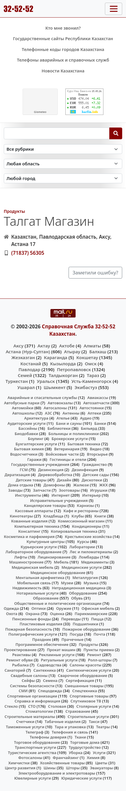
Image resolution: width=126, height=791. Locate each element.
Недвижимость (27, 587)
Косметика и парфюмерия (29, 536)
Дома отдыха (20, 485)
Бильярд (89, 428)
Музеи (67, 582)
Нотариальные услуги (37, 593)
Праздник (41, 639)
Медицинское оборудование (57, 572)
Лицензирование (54, 557)
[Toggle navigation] (113, 9)
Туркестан (17, 381)
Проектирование (20, 649)
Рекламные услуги (57, 654)
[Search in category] (63, 149)
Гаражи (34, 459)
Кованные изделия (29, 521)
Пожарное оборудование (86, 629)
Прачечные (73, 639)
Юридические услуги (81, 778)
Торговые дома (85, 742)
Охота (11, 613)
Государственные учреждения (40, 464)
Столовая (57, 706)
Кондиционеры (87, 526)
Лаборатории (82, 546)
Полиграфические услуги (32, 634)
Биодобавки (26, 433)
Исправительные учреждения (59, 500)
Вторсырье (97, 454)
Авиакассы (97, 397)
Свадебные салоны (29, 675)
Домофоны (54, 485)
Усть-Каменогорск (91, 381)
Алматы (92, 346)
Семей (25, 375)
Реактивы (21, 654)
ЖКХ (103, 485)
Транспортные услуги (35, 747)
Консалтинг (29, 531)
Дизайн (64, 480)
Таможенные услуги (25, 726)
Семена (50, 680)
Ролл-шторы (100, 660)
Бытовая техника (83, 444)
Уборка (76, 752)
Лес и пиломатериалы (91, 551)
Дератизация (17, 474)
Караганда (55, 357)
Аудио (86, 418)
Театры (103, 726)
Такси (94, 721)
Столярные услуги (93, 706)
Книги (100, 516)
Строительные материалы (30, 716)
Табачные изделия (63, 721)
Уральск (46, 381)
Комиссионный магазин (81, 521)
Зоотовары (69, 490)
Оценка (57, 613)
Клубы (77, 516)
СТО (32, 706)
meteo (40, 112)
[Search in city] (63, 178)
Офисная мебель (97, 608)
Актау (44, 346)
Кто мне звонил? (63, 28)
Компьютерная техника (36, 526)
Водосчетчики (23, 454)
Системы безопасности (32, 685)
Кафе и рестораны (80, 510)
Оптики (38, 608)
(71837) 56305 (27, 252)
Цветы (101, 762)
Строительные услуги (88, 716)
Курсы (83, 541)
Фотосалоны (30, 757)
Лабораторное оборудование (34, 551)
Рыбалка (20, 665)
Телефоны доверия (48, 737)
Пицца (97, 619)
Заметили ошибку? (95, 272)
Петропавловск (74, 369)
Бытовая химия (29, 448)
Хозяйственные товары (62, 762)
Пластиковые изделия (41, 624)
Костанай (31, 363)
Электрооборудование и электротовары (56, 773)
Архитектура (36, 418)
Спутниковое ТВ (86, 701)
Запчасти (42, 490)
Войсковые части (62, 454)
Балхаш (97, 351)
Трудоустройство (85, 747)
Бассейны (27, 428)
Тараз (93, 375)
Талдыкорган (63, 375)
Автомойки (22, 407)
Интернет (61, 495)
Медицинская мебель (33, 567)
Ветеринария (66, 448)
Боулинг (35, 438)
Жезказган (23, 357)
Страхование (77, 711)
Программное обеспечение (42, 644)
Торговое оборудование (37, 742)
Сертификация (80, 680)
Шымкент (54, 387)
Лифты (20, 557)
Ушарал (26, 387)
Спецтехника (84, 690)
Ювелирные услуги (32, 778)
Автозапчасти (96, 402)
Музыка (91, 582)
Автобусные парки (22, 402)
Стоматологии (39, 711)
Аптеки (94, 413)
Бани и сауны (69, 423)
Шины (50, 767)
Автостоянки (91, 407)
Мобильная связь (34, 582)
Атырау (72, 351)
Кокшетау (87, 357)
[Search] (115, 133)
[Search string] (57, 133)
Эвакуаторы (101, 767)
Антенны (70, 413)
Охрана (32, 613)
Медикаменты (95, 562)
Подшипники (85, 624)
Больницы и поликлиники (73, 433)
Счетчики (25, 721)
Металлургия (85, 577)
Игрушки (99, 490)
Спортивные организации (32, 696)
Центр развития (20, 767)
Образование (46, 598)
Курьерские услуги (39, 546)
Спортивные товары (89, 696)
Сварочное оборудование (82, 675)
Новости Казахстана (63, 71)
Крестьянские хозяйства (88, 536)
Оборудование (83, 593)
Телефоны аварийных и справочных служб (63, 60)
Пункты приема (99, 649)
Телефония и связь (70, 732)
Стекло (11, 706)
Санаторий (14, 670)
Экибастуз (85, 387)
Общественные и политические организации (57, 603)
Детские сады (96, 474)
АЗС (48, 413)
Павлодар (29, 369)
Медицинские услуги (82, 567)
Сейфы (28, 680)
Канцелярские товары (45, 505)
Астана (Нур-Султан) (28, 351)
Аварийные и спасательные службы (42, 397)
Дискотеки (92, 480)
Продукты (14, 211)
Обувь (77, 598)
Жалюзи (81, 485)
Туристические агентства (32, 752)
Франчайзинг (66, 757)
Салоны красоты (85, 665)
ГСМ (24, 469)
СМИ (23, 690)
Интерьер (91, 495)
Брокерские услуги (70, 438)
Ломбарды (89, 557)
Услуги (99, 752)
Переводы (71, 619)
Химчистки (19, 762)
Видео (96, 448)
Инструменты (28, 495)
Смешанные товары (84, 685)
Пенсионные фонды (31, 619)
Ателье (63, 418)
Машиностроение (26, 562)
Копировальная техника (74, 531)
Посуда (77, 634)
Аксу (18, 346)
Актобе (67, 346)
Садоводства (49, 665)
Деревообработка (55, 474)
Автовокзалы (60, 402)
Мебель (61, 562)
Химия (93, 757)
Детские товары (31, 480)
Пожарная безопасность (28, 629)
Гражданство (94, 464)
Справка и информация (37, 701)
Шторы (73, 767)
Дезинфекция (84, 469)
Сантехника (44, 670)
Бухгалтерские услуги (36, 444)
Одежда (11, 608)
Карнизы (85, 505)
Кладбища (53, 516)
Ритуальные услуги (59, 660)
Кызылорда (63, 363)
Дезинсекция (51, 469)
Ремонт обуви (19, 660)
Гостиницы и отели (68, 459)
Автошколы (23, 413)
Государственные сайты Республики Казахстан (63, 38)
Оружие (63, 608)
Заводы (15, 490)
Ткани (80, 737)
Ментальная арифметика (40, 577)
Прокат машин (61, 649)
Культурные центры (45, 541)
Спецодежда (50, 690)
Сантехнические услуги (88, 670)
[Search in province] (63, 164)
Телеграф (34, 732)
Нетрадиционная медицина (78, 587)
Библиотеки (59, 428)
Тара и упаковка (70, 726)
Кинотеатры (21, 516)
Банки (100, 423)
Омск (91, 363)
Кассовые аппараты (34, 510)
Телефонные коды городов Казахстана (63, 49)
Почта (99, 634)
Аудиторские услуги (26, 423)
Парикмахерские (91, 613)
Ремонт (94, 654)
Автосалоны (55, 407)
